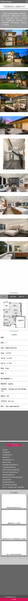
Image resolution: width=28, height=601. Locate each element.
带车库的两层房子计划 (8, 460)
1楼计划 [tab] (4, 296)
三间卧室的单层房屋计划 (9, 467)
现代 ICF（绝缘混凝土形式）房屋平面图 (13, 487)
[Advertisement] (14, 277)
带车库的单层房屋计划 (8, 475)
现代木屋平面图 (7, 479)
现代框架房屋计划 (7, 455)
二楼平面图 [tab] (13, 296)
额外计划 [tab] (21, 296)
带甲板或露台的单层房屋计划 (10, 464)
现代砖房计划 (6, 457)
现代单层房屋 (6, 452)
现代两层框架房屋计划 (8, 482)
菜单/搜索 (14, 599)
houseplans (15, 331)
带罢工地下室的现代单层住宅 (10, 472)
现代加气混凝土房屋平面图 (10, 484)
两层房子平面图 (7, 462)
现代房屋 (5, 450)
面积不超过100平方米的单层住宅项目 (12, 477)
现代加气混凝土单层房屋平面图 (11, 470)
